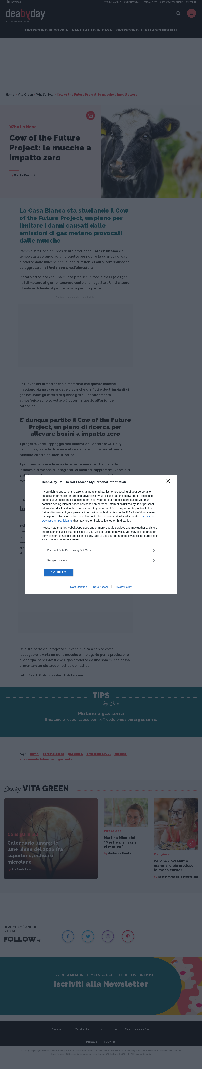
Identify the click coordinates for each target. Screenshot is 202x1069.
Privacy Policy (123, 587)
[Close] (169, 482)
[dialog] (101, 534)
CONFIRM (62, 572)
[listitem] (101, 550)
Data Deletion (78, 587)
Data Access (100, 587)
